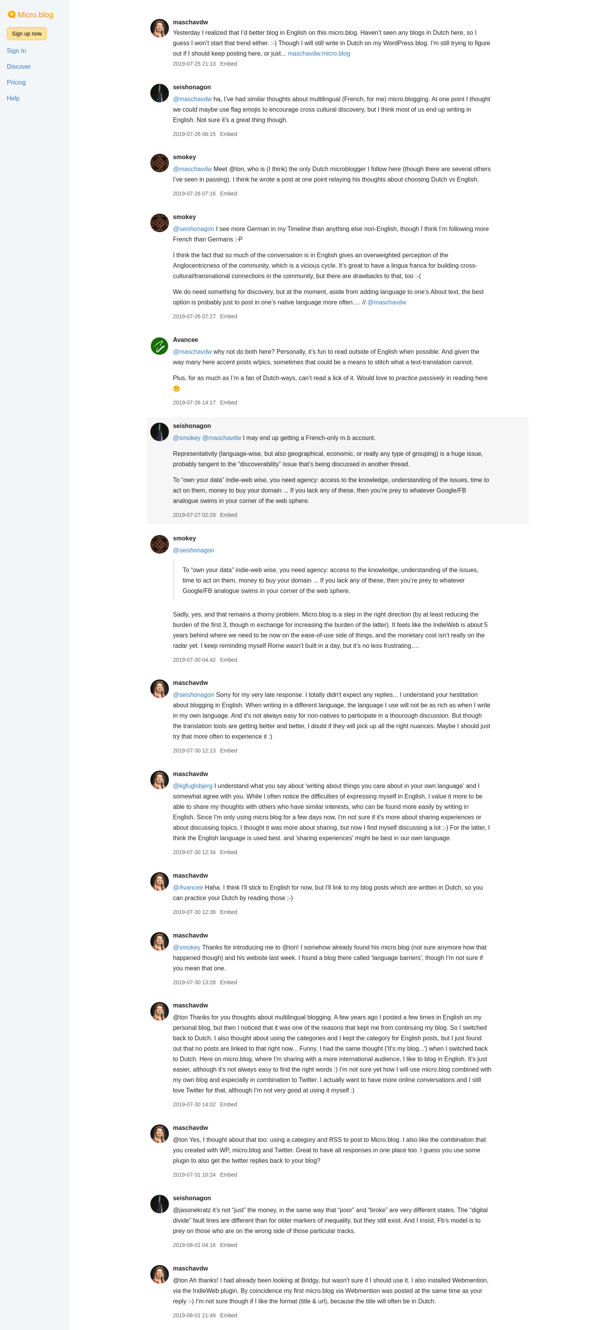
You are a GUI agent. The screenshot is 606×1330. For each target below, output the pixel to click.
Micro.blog (35, 14)
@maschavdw (192, 99)
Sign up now (27, 34)
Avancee (185, 339)
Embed (228, 64)
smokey (184, 157)
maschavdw (190, 22)
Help (13, 98)
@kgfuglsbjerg (193, 786)
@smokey (186, 438)
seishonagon (192, 87)
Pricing (16, 82)
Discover (19, 66)
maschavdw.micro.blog (319, 53)
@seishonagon (193, 229)
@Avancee (188, 887)
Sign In (16, 51)
